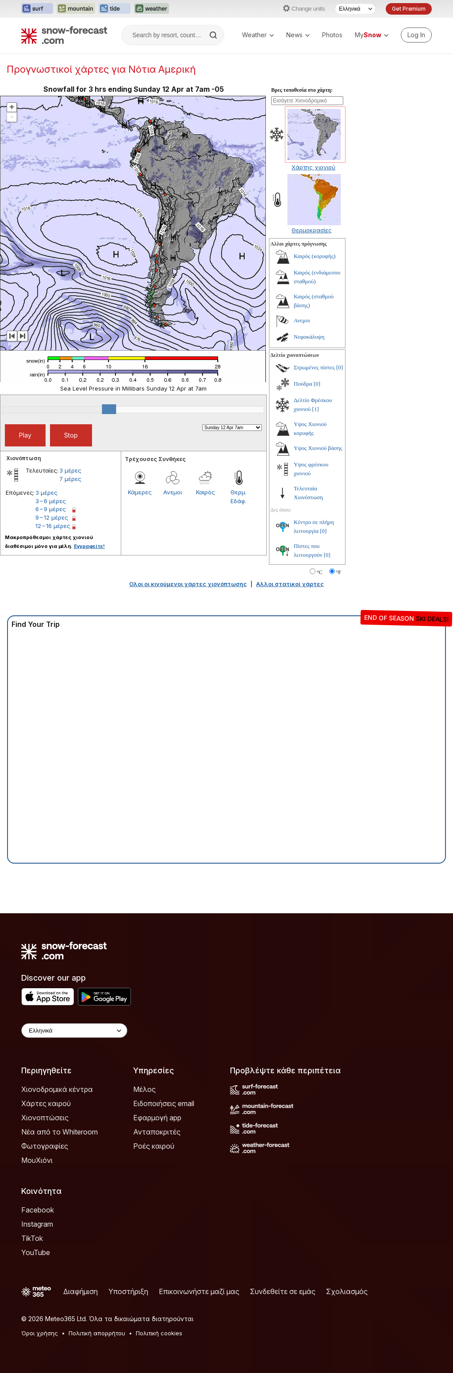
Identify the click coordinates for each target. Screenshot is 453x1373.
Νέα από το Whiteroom (59, 1131)
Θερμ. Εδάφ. (238, 497)
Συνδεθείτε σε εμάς (282, 1291)
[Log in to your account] (416, 35)
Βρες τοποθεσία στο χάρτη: (302, 90)
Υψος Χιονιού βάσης (318, 448)
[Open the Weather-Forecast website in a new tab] (151, 9)
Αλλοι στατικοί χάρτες (290, 583)
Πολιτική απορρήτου (97, 1333)
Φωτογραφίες (44, 1146)
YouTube (35, 1252)
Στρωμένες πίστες (314, 367)
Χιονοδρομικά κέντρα (57, 1089)
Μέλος (144, 1089)
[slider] (109, 409)
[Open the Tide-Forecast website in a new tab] (115, 9)
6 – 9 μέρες (50, 508)
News (298, 35)
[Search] (214, 35)
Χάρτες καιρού (46, 1103)
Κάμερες (140, 492)
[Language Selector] (355, 9)
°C (319, 572)
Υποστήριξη (128, 1291)
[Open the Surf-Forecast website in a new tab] (37, 9)
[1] (315, 409)
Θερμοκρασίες (312, 230)
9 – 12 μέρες (51, 517)
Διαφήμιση (80, 1291)
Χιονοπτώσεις (45, 1117)
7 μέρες (70, 478)
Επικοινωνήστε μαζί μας (199, 1291)
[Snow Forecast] (64, 35)
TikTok (32, 1238)
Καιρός (205, 492)
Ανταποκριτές (156, 1131)
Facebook (37, 1209)
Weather (258, 35)
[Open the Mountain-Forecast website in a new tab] (76, 9)
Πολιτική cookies (159, 1333)
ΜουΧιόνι (37, 1160)
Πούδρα (303, 383)
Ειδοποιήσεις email (163, 1103)
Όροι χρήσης (39, 1333)
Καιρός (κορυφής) (314, 256)
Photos (332, 35)
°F (338, 572)
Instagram (37, 1224)
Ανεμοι (172, 492)
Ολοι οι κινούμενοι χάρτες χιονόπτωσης (188, 583)
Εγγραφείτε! (89, 546)
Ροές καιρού (153, 1146)
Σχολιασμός (347, 1291)
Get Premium (409, 8)
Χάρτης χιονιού (313, 167)
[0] (339, 367)
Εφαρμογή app (157, 1117)
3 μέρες (70, 470)
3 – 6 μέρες (50, 501)
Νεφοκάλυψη (309, 336)
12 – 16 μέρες (52, 525)
